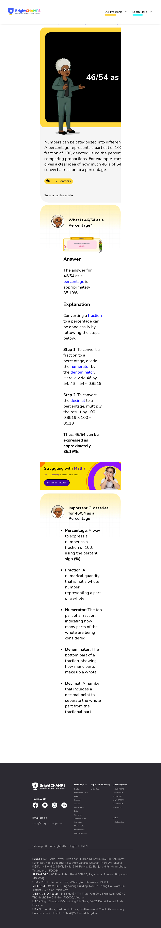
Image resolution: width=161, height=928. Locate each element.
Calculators (78, 822)
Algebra (76, 796)
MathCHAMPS (118, 789)
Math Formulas (79, 826)
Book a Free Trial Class (56, 482)
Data (76, 811)
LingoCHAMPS (118, 800)
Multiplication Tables (81, 793)
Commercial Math (80, 819)
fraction (95, 315)
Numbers (77, 789)
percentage (73, 281)
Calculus (77, 804)
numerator (80, 366)
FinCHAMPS (117, 796)
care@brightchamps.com (48, 823)
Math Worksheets (80, 833)
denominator (82, 372)
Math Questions (79, 830)
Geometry (77, 800)
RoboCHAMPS (118, 804)
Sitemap (38, 846)
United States (95, 789)
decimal (77, 400)
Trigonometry (78, 815)
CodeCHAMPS (118, 793)
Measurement (79, 807)
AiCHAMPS (117, 807)
